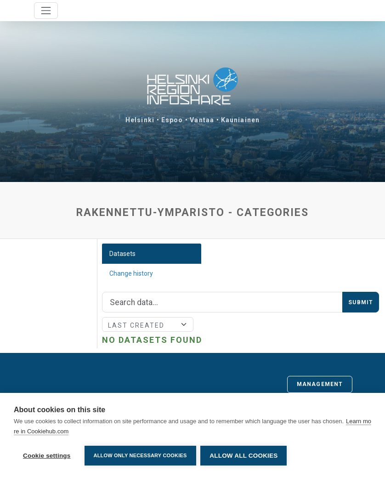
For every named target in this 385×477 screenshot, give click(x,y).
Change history (131, 273)
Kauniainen (240, 120)
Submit (360, 302)
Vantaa (202, 120)
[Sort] (147, 324)
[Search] (222, 302)
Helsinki (139, 120)
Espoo (172, 120)
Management (320, 384)
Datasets (122, 253)
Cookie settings (47, 455)
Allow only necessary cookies (140, 455)
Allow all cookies (244, 455)
